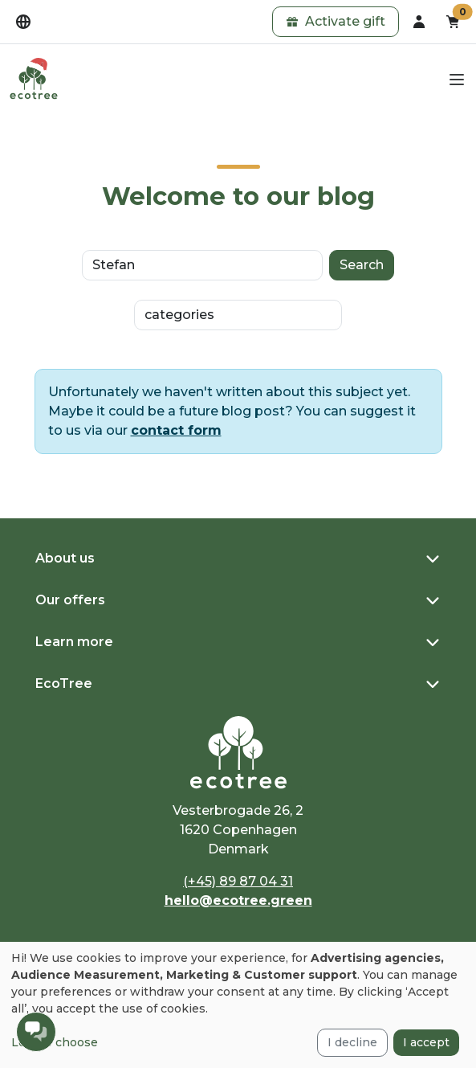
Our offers (70, 600)
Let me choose (54, 1042)
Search (362, 264)
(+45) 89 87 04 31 (238, 881)
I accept (426, 1042)
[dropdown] (23, 21)
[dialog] (238, 1005)
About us (65, 558)
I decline (352, 1042)
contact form (176, 430)
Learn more (74, 641)
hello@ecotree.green (238, 900)
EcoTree (63, 683)
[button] (335, 21)
